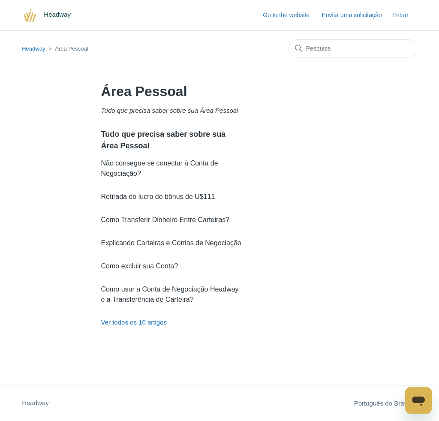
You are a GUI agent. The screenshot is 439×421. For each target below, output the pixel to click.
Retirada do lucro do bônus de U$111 (158, 196)
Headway (33, 48)
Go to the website (286, 15)
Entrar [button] (400, 15)
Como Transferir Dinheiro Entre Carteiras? (165, 219)
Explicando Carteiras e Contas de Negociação (171, 243)
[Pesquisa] (353, 48)
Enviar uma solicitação (352, 15)
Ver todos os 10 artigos (134, 322)
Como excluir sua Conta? (139, 266)
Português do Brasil (385, 403)
